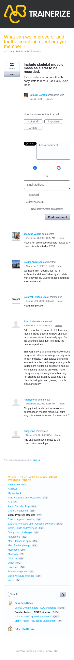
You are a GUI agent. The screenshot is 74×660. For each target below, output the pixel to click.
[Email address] (47, 185)
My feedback (14, 493)
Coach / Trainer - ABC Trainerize (28, 477)
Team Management (18, 571)
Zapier (11, 580)
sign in (36, 460)
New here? (47, 209)
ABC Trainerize (24, 628)
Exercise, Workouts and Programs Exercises (31, 523)
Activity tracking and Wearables (24, 497)
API (10, 502)
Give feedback (24, 603)
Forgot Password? (34, 202)
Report (61, 238)
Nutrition (12, 558)
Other (11, 562)
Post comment (57, 217)
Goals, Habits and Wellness (22, 528)
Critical (35, 128)
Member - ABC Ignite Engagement (33, 616)
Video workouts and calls (21, 575)
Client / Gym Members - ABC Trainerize (36, 607)
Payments (13, 567)
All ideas (12, 489)
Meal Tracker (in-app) (19, 545)
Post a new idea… (18, 484)
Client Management (18, 510)
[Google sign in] (59, 168)
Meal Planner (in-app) (19, 541)
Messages (13, 549)
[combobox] (35, 594)
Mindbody (13, 554)
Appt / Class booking (19, 506)
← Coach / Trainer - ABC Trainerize (22, 51)
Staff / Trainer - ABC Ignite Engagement (36, 621)
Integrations (14, 536)
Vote (11, 74)
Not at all (35, 121)
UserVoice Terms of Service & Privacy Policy (37, 651)
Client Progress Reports (21, 515)
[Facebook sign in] (35, 168)
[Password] (47, 195)
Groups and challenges (20, 532)
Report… (50, 99)
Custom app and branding (21, 519)
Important (55, 121)
